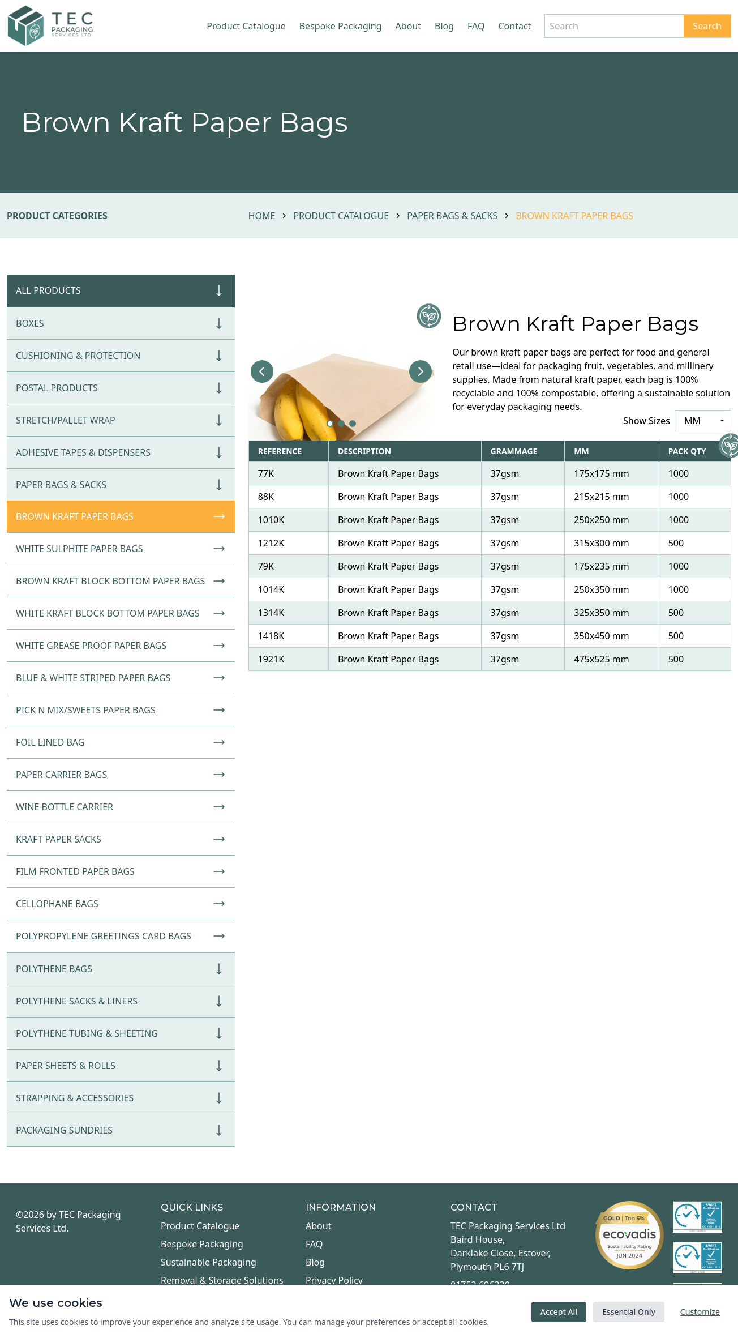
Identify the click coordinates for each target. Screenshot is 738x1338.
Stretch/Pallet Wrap (121, 420)
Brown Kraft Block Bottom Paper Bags (121, 581)
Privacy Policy (334, 1280)
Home (262, 216)
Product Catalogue (246, 26)
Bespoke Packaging (340, 26)
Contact (514, 26)
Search (707, 26)
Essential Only (628, 1311)
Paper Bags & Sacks (452, 216)
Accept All (558, 1311)
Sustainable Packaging (208, 1262)
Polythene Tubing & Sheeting (121, 1033)
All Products (121, 290)
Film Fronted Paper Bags (121, 871)
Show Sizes (646, 420)
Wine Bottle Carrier (121, 807)
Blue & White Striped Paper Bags (121, 678)
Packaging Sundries (121, 1130)
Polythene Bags (121, 969)
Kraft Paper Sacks (121, 839)
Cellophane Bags (121, 903)
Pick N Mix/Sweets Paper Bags (121, 710)
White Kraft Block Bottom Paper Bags (121, 613)
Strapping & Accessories (121, 1098)
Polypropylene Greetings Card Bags (121, 936)
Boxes (121, 323)
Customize (700, 1311)
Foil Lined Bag (121, 742)
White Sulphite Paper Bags (121, 548)
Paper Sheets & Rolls (121, 1065)
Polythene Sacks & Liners (121, 1001)
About (408, 26)
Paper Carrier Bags (121, 774)
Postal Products (121, 388)
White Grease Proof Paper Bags (121, 645)
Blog (444, 26)
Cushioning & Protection (121, 355)
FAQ (475, 26)
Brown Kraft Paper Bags (121, 516)
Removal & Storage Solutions (222, 1280)
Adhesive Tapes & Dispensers (121, 452)
